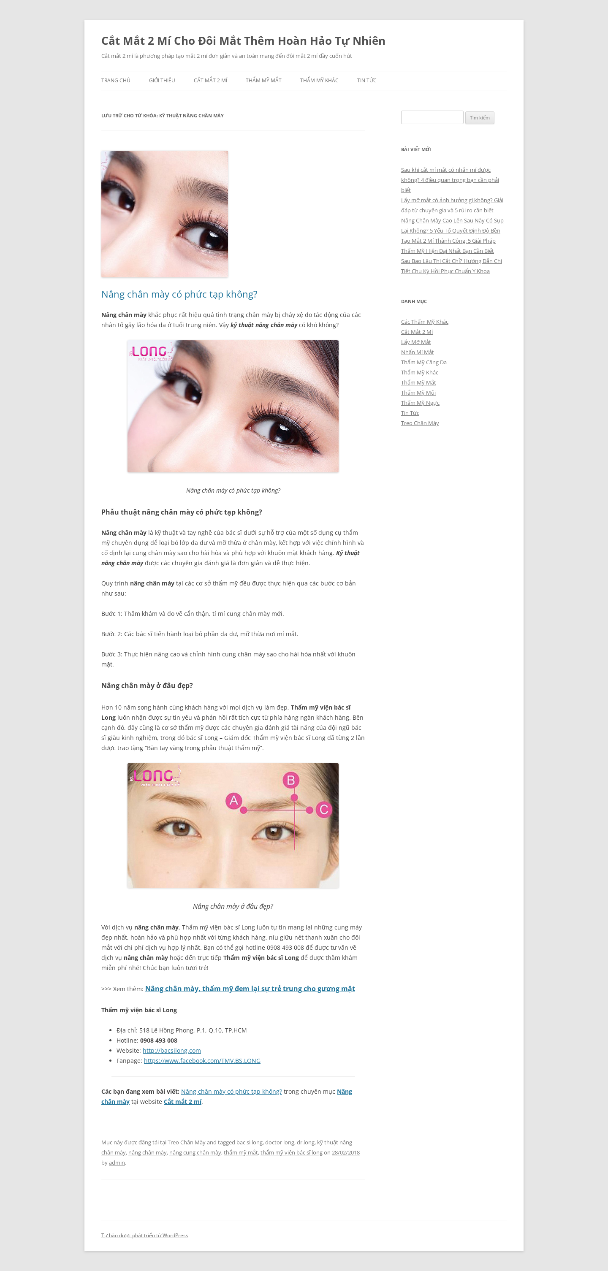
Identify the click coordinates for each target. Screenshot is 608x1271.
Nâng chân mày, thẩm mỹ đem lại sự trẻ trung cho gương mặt (250, 988)
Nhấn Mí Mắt (417, 352)
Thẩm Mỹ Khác (319, 80)
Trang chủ (115, 80)
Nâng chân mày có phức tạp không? (179, 293)
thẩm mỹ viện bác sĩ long (292, 1152)
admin (117, 1162)
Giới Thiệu (162, 80)
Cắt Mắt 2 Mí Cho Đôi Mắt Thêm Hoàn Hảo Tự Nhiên (243, 40)
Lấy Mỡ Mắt (416, 342)
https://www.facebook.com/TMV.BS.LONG (202, 1061)
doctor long (279, 1142)
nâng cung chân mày (195, 1152)
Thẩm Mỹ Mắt (264, 80)
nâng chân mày (147, 1152)
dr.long (306, 1142)
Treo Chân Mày (187, 1142)
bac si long (249, 1142)
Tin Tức (367, 80)
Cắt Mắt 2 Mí (210, 80)
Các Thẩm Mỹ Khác (424, 321)
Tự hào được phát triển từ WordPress (144, 1235)
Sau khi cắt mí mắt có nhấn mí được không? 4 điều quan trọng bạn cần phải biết (450, 180)
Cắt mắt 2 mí (182, 1102)
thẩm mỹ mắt (241, 1152)
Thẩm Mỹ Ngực (420, 403)
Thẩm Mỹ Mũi (418, 392)
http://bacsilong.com (172, 1050)
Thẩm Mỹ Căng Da (424, 362)
